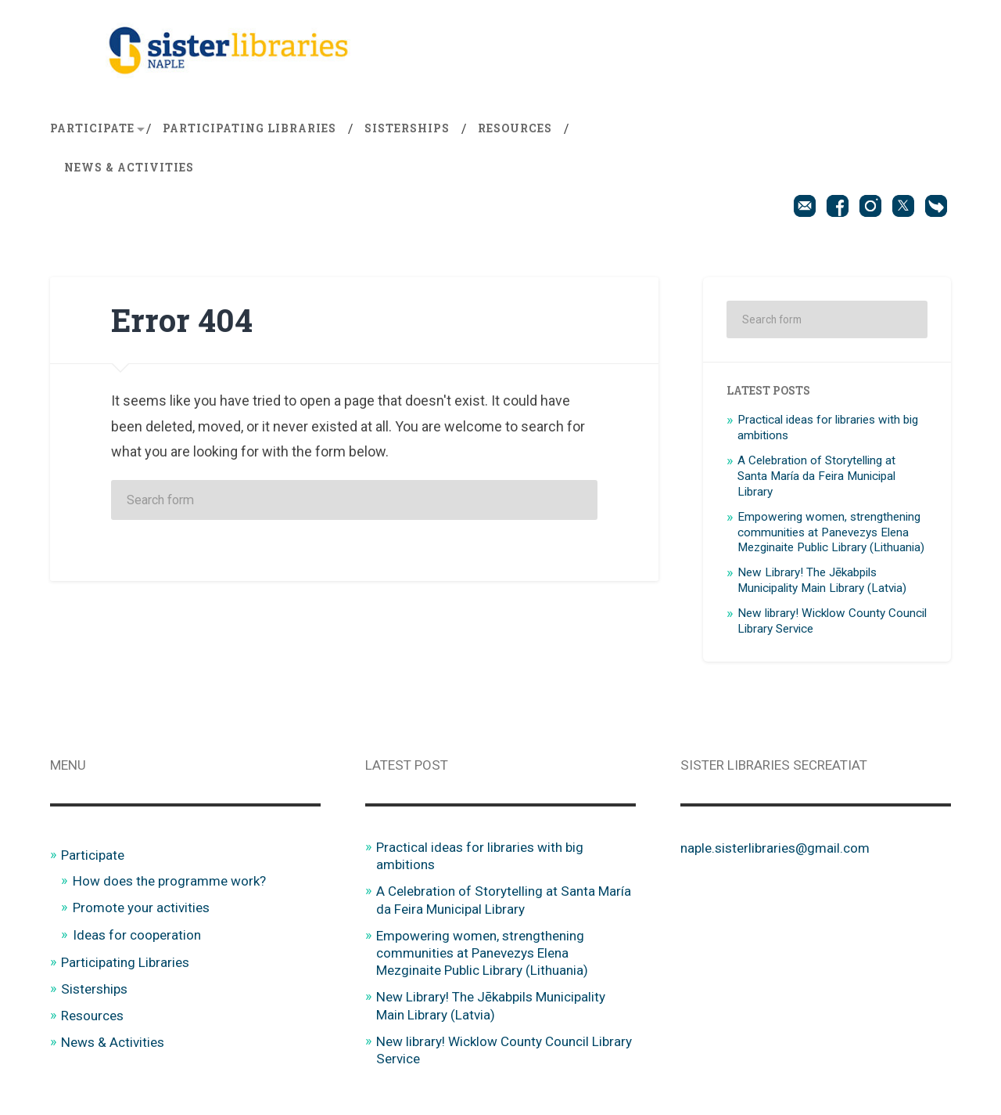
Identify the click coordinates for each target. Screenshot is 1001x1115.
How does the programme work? (169, 881)
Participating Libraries (249, 128)
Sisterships (407, 128)
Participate (92, 128)
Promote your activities (141, 907)
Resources (515, 128)
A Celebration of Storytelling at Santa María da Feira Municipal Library (816, 476)
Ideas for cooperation (137, 935)
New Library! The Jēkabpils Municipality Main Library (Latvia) (821, 580)
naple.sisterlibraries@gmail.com (775, 848)
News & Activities (129, 168)
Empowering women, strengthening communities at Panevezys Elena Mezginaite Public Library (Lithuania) (830, 532)
